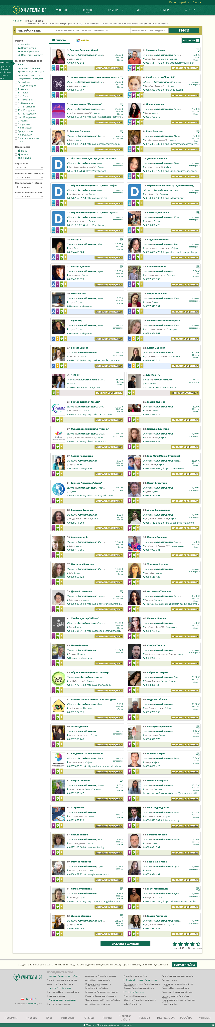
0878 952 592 (76, 198)
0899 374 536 (76, 712)
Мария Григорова (157, 915)
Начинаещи (23, 127)
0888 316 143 (152, 901)
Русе (76, 248)
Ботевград (172, 329)
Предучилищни (25, 85)
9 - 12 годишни (25, 106)
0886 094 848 (152, 441)
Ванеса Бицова (79, 347)
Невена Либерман (157, 780)
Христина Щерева (157, 564)
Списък (59, 40)
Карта (83, 40)
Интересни (68, 1017)
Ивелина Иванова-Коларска (163, 320)
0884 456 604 (76, 252)
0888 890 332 (152, 684)
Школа (70, 81)
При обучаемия (27, 51)
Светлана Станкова (82, 509)
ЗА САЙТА (189, 10)
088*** (85, 387)
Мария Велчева (156, 401)
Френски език (105, 135)
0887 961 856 (152, 928)
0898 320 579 (152, 739)
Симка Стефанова (81, 888)
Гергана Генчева (157, 861)
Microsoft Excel (105, 244)
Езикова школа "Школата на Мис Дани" (94, 699)
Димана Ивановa (81, 915)
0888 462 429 (152, 766)
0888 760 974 (76, 901)
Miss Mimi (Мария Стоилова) (163, 455)
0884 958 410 (152, 657)
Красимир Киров (155, 50)
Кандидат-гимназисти (29, 68)
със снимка (23, 157)
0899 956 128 (76, 576)
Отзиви (164, 10)
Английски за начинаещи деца (62, 1000)
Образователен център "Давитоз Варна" (93, 158)
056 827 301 (76, 225)
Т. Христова (77, 807)
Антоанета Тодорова (159, 591)
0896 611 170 (152, 62)
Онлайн (22, 44)
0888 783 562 (152, 630)
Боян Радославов (157, 834)
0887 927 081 (152, 549)
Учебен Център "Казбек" (85, 401)
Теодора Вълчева (80, 131)
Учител (70, 54)
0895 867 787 (76, 89)
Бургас (92, 221)
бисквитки (117, 1025)
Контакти (205, 1017)
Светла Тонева (79, 834)
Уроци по (64, 10)
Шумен (170, 924)
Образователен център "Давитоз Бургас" (95, 212)
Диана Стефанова (81, 591)
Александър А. (79, 537)
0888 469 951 (76, 874)
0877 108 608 (76, 847)
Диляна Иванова (157, 158)
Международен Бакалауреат (29, 78)
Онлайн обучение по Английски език (142, 980)
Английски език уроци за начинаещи (66, 23)
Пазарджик (171, 627)
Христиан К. (153, 374)
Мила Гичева (78, 293)
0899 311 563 (76, 522)
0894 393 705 (76, 360)
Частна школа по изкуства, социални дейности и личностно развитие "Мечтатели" (119, 77)
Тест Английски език (134, 992)
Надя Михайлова (157, 699)
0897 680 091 (76, 766)
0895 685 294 (76, 143)
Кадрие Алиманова (158, 239)
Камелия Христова (158, 428)
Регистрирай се (179, 2)
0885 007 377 (152, 171)
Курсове (88, 11)
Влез (197, 2)
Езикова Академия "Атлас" (86, 482)
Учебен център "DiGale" (85, 618)
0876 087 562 (76, 603)
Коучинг (178, 54)
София (79, 58)
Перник (90, 681)
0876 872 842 (76, 62)
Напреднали (23, 134)
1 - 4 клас (21, 89)
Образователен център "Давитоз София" (94, 185)
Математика (180, 163)
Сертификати (24, 82)
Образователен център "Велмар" (90, 672)
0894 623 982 (152, 820)
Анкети (107, 1017)
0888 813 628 (76, 414)
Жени (21, 151)
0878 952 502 (152, 198)
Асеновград (150, 383)
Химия (100, 623)
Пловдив (164, 194)
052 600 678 (76, 171)
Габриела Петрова (157, 672)
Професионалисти (27, 138)
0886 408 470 (152, 252)
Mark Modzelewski (157, 888)
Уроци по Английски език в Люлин (64, 976)
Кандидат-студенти (27, 75)
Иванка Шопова (156, 618)
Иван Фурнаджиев (158, 807)
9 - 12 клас (22, 96)
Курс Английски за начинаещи (98, 23)
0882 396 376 (152, 414)
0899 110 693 (152, 495)
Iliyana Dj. (76, 320)
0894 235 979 (76, 279)
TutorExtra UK (166, 1017)
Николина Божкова (82, 564)
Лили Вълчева (154, 131)
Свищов (171, 275)
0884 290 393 (76, 441)
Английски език (87, 54)
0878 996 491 (152, 874)
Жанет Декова (79, 726)
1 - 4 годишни (24, 99)
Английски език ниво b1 (37, 23)
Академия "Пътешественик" (88, 753)
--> (29, 168)
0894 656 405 (152, 468)
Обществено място (29, 55)
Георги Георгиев (80, 780)
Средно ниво (24, 131)
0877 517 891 (152, 306)
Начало (17, 20)
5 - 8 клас (21, 92)
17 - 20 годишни (25, 113)
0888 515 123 (152, 576)
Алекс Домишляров (158, 509)
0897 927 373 (76, 684)
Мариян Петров (156, 753)
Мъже (21, 154)
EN (33, 998)
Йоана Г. (75, 374)
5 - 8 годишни (24, 103)
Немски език (103, 163)
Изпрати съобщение (109, 68)
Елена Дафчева (156, 347)
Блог (139, 10)
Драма (177, 893)
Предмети (10, 1017)
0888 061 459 (76, 928)
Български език (181, 81)
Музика (101, 108)
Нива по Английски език (60, 988)
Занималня (73, 677)
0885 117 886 (76, 549)
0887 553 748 (76, 739)
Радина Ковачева (157, 293)
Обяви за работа (125, 1017)
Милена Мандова (81, 861)
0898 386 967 (152, 333)
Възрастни (22, 124)
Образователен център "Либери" (90, 428)
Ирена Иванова (155, 104)
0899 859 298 (76, 820)
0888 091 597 (152, 847)
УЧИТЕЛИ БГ (31, 1003)
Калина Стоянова (157, 537)
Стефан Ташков (156, 645)
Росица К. (76, 239)
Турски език (180, 244)
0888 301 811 (76, 630)
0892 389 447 (76, 793)
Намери (115, 10)
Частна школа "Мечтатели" (86, 104)
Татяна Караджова (82, 455)
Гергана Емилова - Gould (84, 50)
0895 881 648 (76, 495)
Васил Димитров (157, 482)
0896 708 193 (152, 712)
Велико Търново (169, 58)
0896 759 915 (152, 116)
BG (24, 998)
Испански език (181, 217)
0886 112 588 (152, 522)
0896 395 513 (152, 360)
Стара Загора (178, 545)
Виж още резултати (125, 943)
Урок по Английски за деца (126, 23)
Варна (101, 167)
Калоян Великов (156, 266)
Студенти (21, 120)
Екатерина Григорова (159, 726)
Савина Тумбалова (158, 212)
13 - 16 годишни (25, 110)
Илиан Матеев (79, 645)
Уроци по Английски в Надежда (154, 23)
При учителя (25, 48)
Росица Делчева (80, 266)
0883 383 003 (152, 89)
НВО (19, 64)
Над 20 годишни (25, 117)
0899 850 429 (152, 225)
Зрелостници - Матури (29, 71)
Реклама (144, 1017)
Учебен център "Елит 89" (160, 77)
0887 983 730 (152, 279)
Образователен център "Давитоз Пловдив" (172, 185)
